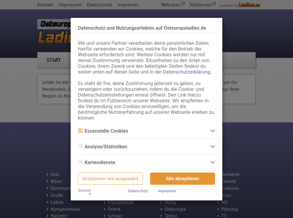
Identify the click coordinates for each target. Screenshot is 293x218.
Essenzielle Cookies (103, 131)
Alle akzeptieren (182, 178)
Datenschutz (138, 191)
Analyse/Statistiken (102, 147)
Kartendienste (96, 162)
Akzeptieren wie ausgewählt (110, 178)
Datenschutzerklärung (186, 72)
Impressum (167, 191)
